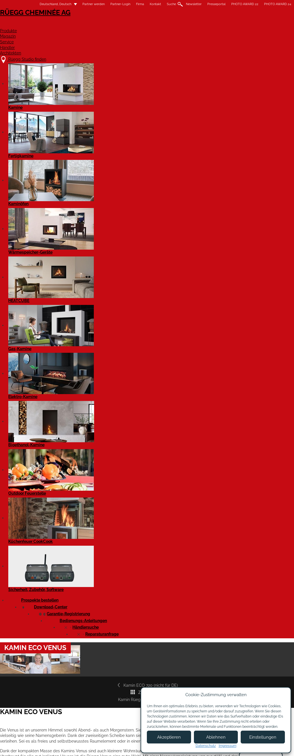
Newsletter (181, 4)
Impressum (122, 747)
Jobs (92, 702)
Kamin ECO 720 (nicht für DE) (47, 225)
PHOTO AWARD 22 (232, 4)
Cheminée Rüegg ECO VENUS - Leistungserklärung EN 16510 (74, 448)
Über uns (96, 696)
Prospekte (238, 309)
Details (26, 647)
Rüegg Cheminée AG (41, 21)
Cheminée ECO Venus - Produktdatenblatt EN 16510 (66, 521)
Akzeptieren (169, 737)
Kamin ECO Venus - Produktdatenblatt (56, 507)
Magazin (163, 24)
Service (194, 24)
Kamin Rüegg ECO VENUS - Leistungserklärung (63, 434)
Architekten (265, 24)
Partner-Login (107, 4)
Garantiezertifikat (244, 324)
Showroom (98, 713)
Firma (127, 4)
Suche (158, 4)
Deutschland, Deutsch (39, 4)
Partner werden (81, 4)
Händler (227, 24)
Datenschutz (206, 746)
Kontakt (142, 4)
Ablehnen (216, 737)
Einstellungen (262, 737)
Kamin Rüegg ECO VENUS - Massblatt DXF (60, 487)
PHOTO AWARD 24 (264, 4)
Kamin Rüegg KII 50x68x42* (250, 225)
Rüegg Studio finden (251, 338)
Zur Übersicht (150, 225)
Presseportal (203, 4)
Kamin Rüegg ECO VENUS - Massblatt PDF (60, 467)
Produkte (128, 24)
